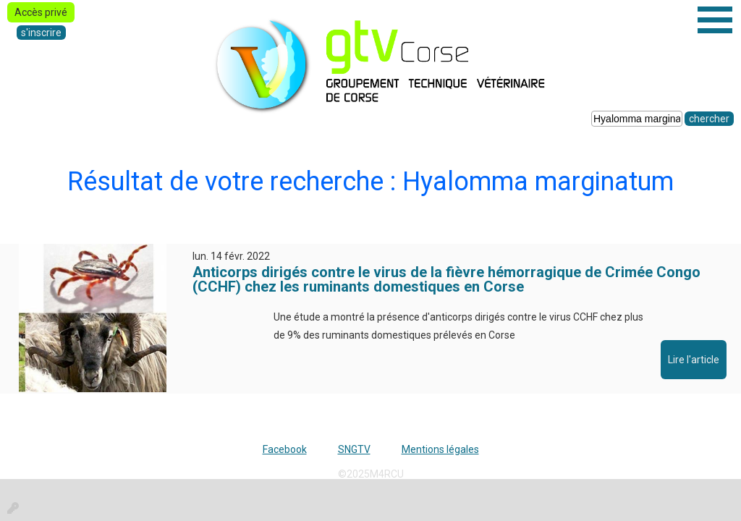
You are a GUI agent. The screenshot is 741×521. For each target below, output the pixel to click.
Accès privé (40, 12)
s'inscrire (41, 32)
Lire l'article (693, 359)
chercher (709, 118)
